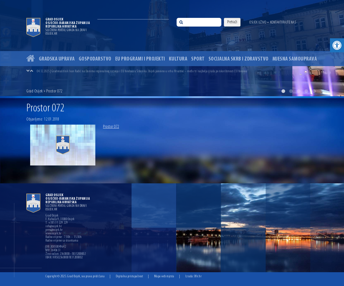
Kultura (178, 59)
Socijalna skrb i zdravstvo (239, 59)
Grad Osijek (35, 91)
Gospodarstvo (95, 59)
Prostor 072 (111, 126)
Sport (198, 59)
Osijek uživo (257, 22)
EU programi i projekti (140, 59)
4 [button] (306, 91)
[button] (337, 45)
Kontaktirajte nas (283, 22)
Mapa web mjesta (164, 276)
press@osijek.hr (54, 230)
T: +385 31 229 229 (56, 223)
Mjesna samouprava (294, 59)
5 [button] (313, 91)
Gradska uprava (57, 59)
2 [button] (290, 91)
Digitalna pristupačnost (129, 276)
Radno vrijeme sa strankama (61, 241)
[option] (172, 48)
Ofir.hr (198, 276)
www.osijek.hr (53, 233)
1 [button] (283, 91)
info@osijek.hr (53, 226)
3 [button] (298, 91)
